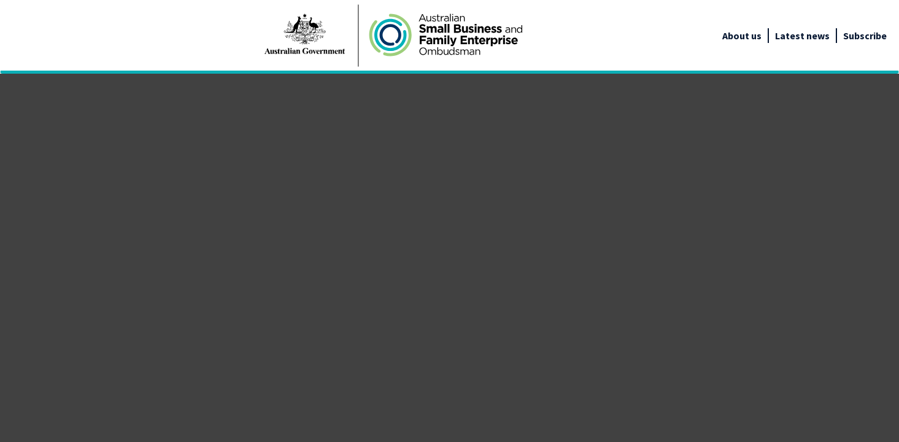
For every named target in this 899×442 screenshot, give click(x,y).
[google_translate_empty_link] (888, 35)
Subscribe (865, 35)
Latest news (802, 35)
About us (742, 35)
